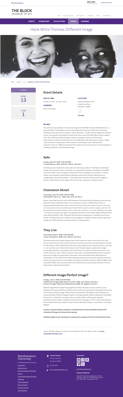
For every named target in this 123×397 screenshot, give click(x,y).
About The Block (68, 16)
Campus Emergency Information (27, 371)
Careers (20, 373)
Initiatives (90, 16)
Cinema (73, 21)
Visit (59, 16)
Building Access (22, 368)
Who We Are (80, 16)
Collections (59, 21)
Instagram (83, 360)
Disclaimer (21, 379)
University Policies (23, 387)
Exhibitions (44, 21)
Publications (107, 16)
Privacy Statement (23, 382)
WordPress (87, 360)
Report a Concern (23, 385)
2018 (24, 82)
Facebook (78, 360)
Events (31, 21)
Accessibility (21, 365)
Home (12, 82)
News (98, 16)
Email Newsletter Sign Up (84, 369)
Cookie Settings (22, 390)
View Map (81, 115)
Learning (85, 21)
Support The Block (106, 2)
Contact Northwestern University (27, 376)
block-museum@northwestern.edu (59, 369)
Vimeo (78, 364)
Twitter (83, 364)
